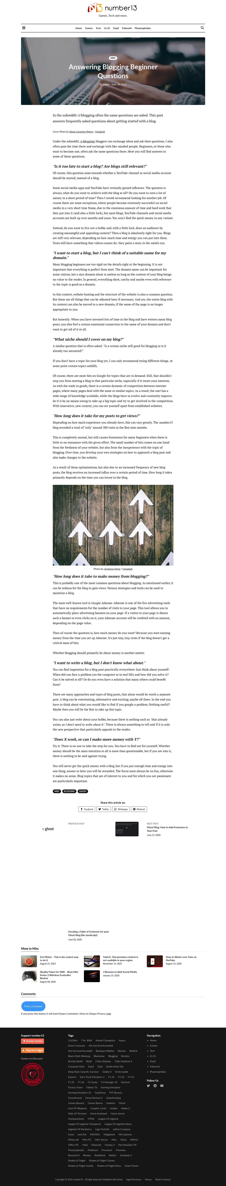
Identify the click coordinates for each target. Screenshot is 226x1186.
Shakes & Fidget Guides (80, 1165)
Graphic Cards (98, 1108)
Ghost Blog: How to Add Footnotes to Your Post (161, 828)
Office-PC (73, 1144)
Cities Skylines (103, 1061)
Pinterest (139, 809)
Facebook (86, 809)
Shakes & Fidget (76, 1160)
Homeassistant (76, 1118)
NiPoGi (134, 1139)
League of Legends (108, 1118)
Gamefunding (113, 1097)
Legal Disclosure (133, 1179)
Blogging (69, 791)
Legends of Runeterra (80, 1129)
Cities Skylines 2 (123, 1061)
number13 (78, 1179)
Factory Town (75, 1087)
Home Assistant (98, 1113)
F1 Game (92, 1082)
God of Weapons (77, 1108)
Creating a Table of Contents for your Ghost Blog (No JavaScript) (87, 935)
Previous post (76, 823)
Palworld (127, 28)
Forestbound (75, 1097)
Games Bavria (95, 1103)
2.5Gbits (72, 1040)
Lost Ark (82, 1134)
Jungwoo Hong (112, 568)
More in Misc (30, 950)
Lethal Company (121, 1129)
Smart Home (131, 1165)
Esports (72, 1076)
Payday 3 (110, 1144)
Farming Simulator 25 (79, 1092)
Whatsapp (121, 809)
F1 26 (81, 1082)
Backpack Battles (105, 1050)
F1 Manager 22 (109, 1082)
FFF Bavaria (115, 1092)
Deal (100, 1066)
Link (108, 1015)
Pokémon (93, 1150)
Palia (85, 1144)
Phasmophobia (143, 28)
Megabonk (109, 1134)
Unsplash (100, 131)
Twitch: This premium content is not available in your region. (120, 961)
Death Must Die (114, 1066)
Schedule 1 (126, 1155)
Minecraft (73, 1139)
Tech (98, 28)
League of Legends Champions (84, 1123)
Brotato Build (75, 1061)
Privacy (148, 1179)
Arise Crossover (76, 1045)
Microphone (125, 1134)
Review (87, 1155)
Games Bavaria (76, 1103)
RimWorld (100, 1155)
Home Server (118, 1113)
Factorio (125, 1082)
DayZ (116, 28)
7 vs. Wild (86, 1040)
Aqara (122, 1040)
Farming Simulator (110, 1087)
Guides (113, 1108)
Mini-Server (101, 1139)
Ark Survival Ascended (101, 1045)
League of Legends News (118, 1123)
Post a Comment (33, 1008)
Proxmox (121, 1150)
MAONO (95, 1134)
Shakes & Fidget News (109, 1165)
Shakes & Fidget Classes (102, 1160)
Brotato (125, 1055)
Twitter (104, 809)
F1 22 (111, 1076)
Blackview (99, 1055)
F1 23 (121, 1076)
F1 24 (131, 1076)
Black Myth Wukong (79, 1055)
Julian (104, 84)
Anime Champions (105, 1040)
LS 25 (107, 28)
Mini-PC (86, 1139)
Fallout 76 (91, 1087)
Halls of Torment (77, 1113)
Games (89, 28)
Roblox (112, 1155)
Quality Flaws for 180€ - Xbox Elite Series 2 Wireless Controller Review (59, 977)
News (123, 1139)
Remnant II (73, 1155)
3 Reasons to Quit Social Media (120, 973)
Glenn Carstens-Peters (81, 131)
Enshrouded (121, 1071)
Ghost (83, 791)
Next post (152, 823)
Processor (107, 1150)
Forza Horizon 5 (93, 1097)
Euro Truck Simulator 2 (92, 1076)
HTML (91, 1118)
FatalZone (100, 1092)
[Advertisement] (89, 885)
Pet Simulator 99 (127, 1144)
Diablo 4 (107, 1071)
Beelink (133, 1050)
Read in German (163, 1179)
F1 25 (71, 1082)
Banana (122, 1050)
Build (89, 1061)
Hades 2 (125, 1108)
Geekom (110, 1103)
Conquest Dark (76, 1066)
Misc (113, 58)
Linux (71, 1134)
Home (78, 28)
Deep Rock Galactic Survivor (83, 1071)
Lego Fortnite (102, 1129)
